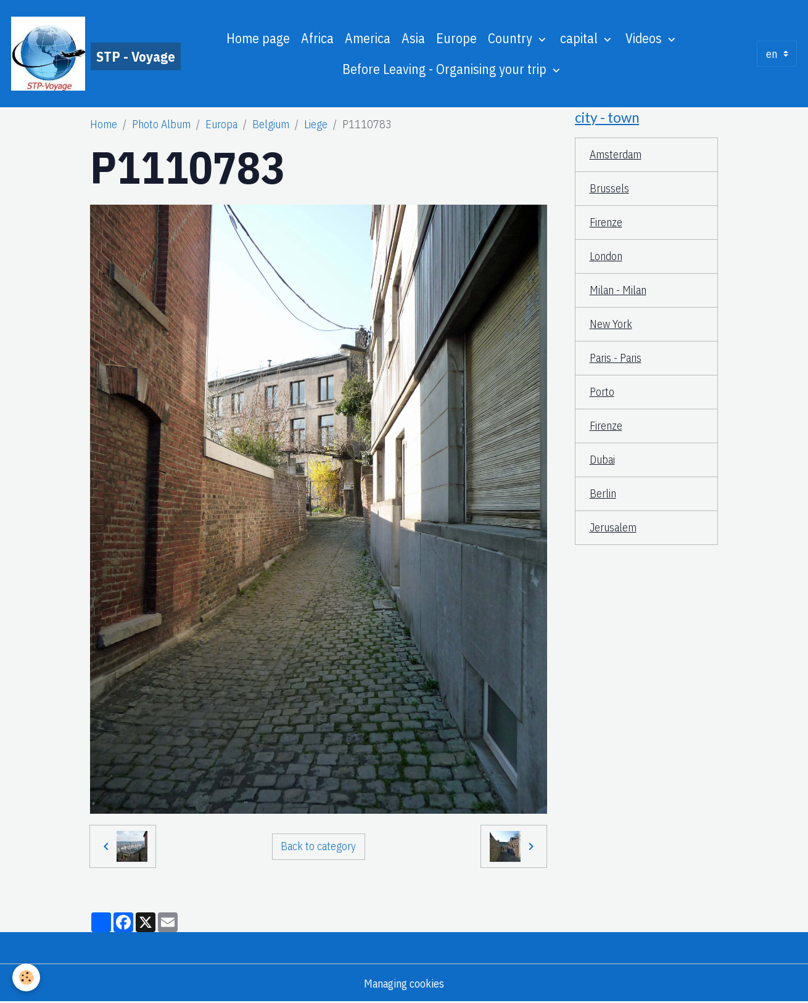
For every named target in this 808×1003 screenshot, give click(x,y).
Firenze (606, 222)
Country (511, 38)
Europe (456, 38)
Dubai (602, 459)
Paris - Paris (615, 358)
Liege (316, 124)
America (367, 38)
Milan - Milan (618, 290)
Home (103, 124)
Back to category (318, 846)
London (606, 256)
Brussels (609, 188)
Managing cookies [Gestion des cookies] (404, 983)
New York (611, 324)
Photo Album (161, 124)
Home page (258, 38)
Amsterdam (615, 154)
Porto (602, 392)
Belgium (270, 124)
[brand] (82, 54)
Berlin (603, 493)
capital (580, 38)
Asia (413, 38)
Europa (221, 124)
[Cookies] (26, 977)
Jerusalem (613, 527)
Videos (645, 38)
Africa (317, 38)
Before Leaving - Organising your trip (446, 69)
